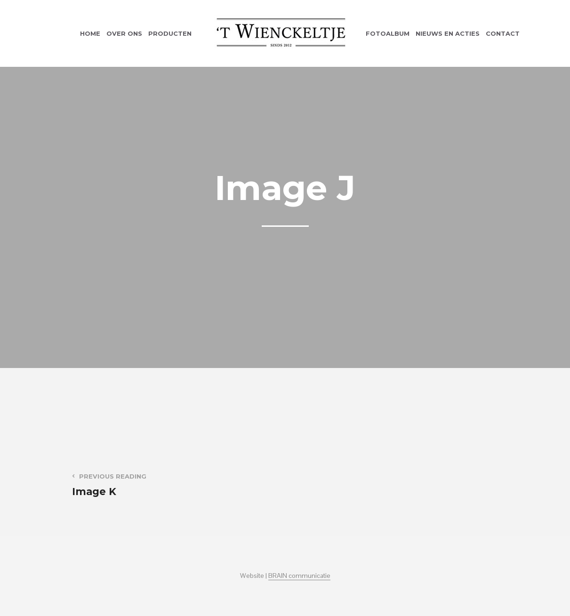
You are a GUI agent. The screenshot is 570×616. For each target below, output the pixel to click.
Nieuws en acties (448, 33)
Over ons (124, 33)
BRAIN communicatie (299, 576)
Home (90, 33)
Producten (170, 33)
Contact (503, 33)
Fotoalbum (387, 33)
